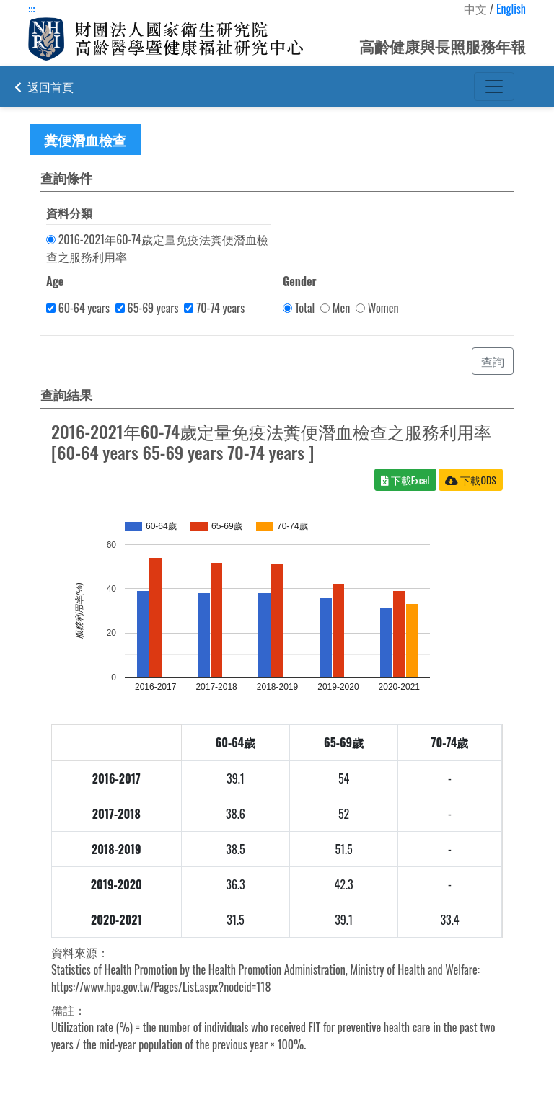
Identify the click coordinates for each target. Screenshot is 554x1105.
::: (31, 8)
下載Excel (405, 479)
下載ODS (470, 479)
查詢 (492, 361)
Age (54, 281)
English (511, 8)
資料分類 (69, 212)
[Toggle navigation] (494, 86)
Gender (300, 281)
